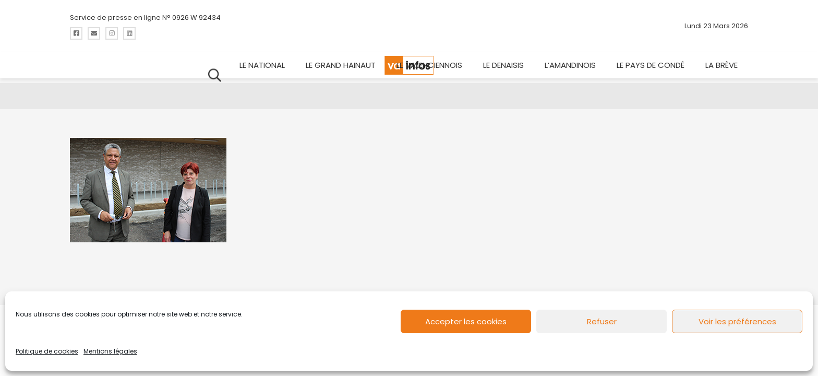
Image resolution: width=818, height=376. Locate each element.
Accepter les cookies (466, 321)
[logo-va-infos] (409, 26)
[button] (740, 31)
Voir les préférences (737, 321)
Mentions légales (110, 351)
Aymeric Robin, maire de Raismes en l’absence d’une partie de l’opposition (409, 63)
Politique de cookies (47, 351)
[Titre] (76, 33)
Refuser (602, 321)
